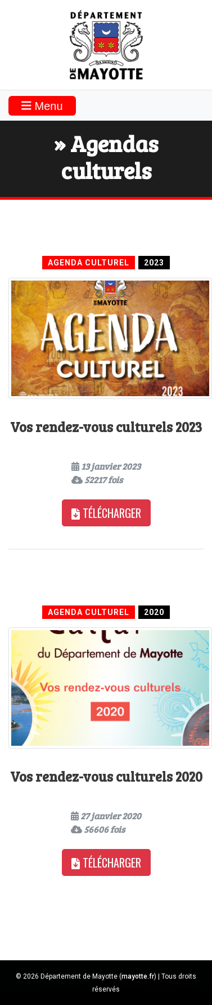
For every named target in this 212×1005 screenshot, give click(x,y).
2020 (154, 612)
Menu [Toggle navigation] (41, 106)
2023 (154, 262)
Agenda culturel (88, 262)
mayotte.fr (137, 976)
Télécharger (106, 512)
